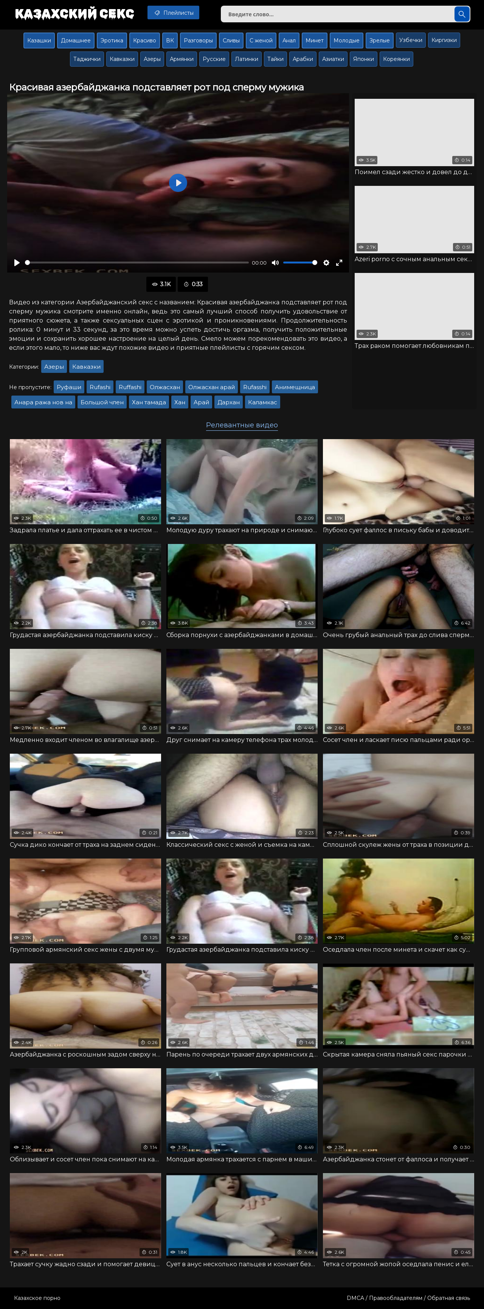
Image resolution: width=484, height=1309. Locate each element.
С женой (261, 40)
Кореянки (396, 59)
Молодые (347, 40)
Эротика (112, 40)
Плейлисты (173, 12)
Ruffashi (130, 387)
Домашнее (76, 40)
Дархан (228, 402)
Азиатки (333, 59)
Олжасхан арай (211, 387)
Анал (289, 40)
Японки (363, 59)
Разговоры (198, 40)
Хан (179, 402)
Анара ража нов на (43, 402)
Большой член (102, 402)
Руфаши (69, 387)
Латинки (246, 59)
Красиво (144, 40)
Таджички (87, 59)
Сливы (231, 40)
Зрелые (379, 40)
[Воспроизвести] (17, 263)
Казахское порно (37, 1298)
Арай (201, 402)
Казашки (39, 40)
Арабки (303, 59)
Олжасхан (165, 387)
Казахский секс (74, 13)
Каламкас (262, 402)
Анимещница (295, 387)
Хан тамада (149, 402)
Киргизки (444, 40)
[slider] (137, 262)
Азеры (152, 59)
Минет (315, 40)
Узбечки (410, 40)
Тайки (275, 59)
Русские (214, 59)
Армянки (182, 59)
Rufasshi (255, 387)
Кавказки (122, 59)
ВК (170, 40)
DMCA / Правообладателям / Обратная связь (408, 1298)
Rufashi (100, 387)
